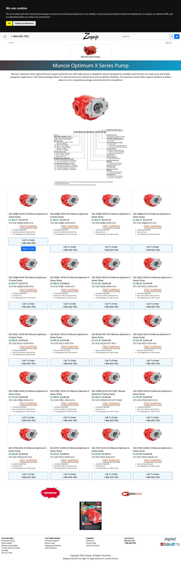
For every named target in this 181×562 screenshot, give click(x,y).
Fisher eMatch (7, 543)
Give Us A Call (129, 541)
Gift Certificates (51, 548)
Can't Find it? (129, 538)
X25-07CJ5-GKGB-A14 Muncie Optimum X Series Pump (152, 449)
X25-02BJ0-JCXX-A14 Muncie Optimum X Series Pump (152, 215)
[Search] (172, 36)
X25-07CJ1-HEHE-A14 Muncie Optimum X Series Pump (69, 449)
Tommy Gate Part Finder (11, 548)
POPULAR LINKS (7, 538)
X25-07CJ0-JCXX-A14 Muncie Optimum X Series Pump (27, 449)
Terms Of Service (92, 545)
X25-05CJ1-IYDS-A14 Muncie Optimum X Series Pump (69, 336)
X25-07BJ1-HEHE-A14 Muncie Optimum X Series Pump (69, 392)
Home (11, 42)
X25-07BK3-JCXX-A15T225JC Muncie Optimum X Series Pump (108, 392)
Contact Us (90, 541)
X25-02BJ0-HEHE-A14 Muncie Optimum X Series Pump (28, 215)
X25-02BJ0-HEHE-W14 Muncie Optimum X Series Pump (69, 215)
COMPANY (90, 538)
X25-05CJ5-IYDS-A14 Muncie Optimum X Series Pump (152, 336)
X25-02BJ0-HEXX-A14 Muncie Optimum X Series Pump (111, 215)
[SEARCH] (145, 36)
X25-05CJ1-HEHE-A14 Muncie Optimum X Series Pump (152, 279)
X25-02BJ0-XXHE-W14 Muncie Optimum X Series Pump (27, 279)
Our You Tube (7, 553)
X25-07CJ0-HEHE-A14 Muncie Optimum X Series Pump (152, 392)
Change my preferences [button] (24, 23)
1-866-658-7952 (20, 36)
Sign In (168, 42)
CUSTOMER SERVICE (52, 538)
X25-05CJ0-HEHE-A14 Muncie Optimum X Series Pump (111, 279)
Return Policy (50, 543)
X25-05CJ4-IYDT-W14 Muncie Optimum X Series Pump (111, 336)
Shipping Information (53, 545)
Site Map (5, 550)
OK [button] (9, 23)
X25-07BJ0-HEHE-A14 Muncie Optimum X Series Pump (28, 392)
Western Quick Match (10, 545)
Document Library (8, 541)
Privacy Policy (91, 543)
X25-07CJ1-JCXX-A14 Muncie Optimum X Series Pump (110, 449)
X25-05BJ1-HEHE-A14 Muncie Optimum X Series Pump (69, 279)
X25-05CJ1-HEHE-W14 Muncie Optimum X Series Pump (28, 336)
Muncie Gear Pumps (90, 56)
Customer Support (52, 541)
